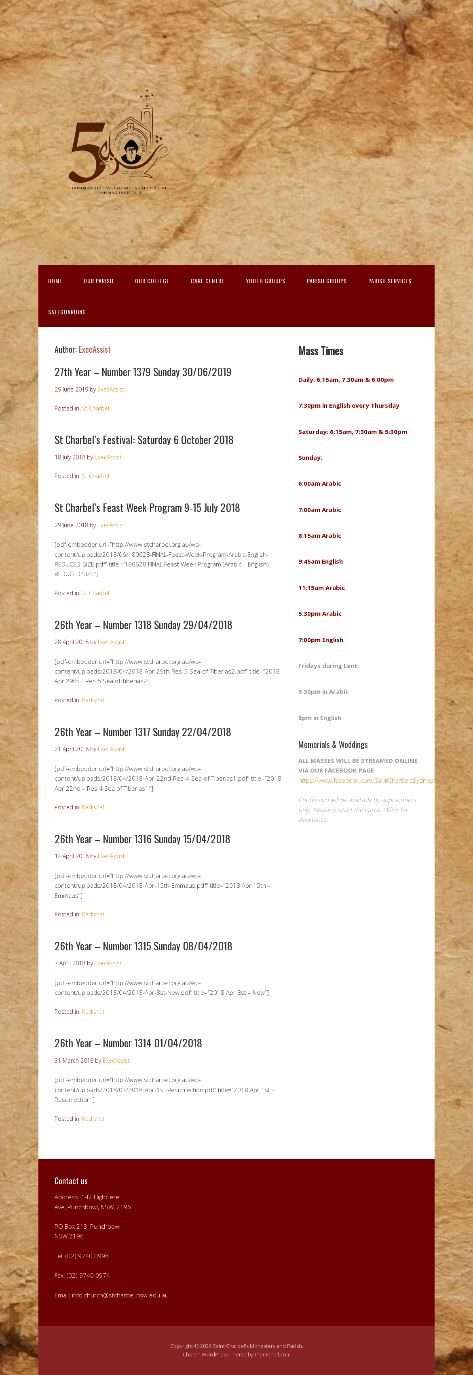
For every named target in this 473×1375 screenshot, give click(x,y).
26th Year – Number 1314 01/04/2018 (128, 1043)
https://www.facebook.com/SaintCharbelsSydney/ (366, 780)
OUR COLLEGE (152, 280)
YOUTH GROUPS (265, 280)
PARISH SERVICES (390, 280)
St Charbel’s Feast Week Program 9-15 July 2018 (147, 507)
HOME (55, 280)
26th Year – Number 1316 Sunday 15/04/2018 (142, 838)
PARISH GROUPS (327, 280)
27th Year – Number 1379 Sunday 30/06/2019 (143, 371)
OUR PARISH (99, 280)
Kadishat (93, 700)
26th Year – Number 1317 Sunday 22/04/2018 (143, 731)
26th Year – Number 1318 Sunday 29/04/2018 (143, 624)
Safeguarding (67, 311)
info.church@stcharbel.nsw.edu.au (120, 1295)
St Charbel (95, 408)
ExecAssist (95, 349)
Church (192, 1354)
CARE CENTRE (207, 280)
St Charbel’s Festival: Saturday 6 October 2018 (144, 439)
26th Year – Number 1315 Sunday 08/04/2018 (143, 946)
